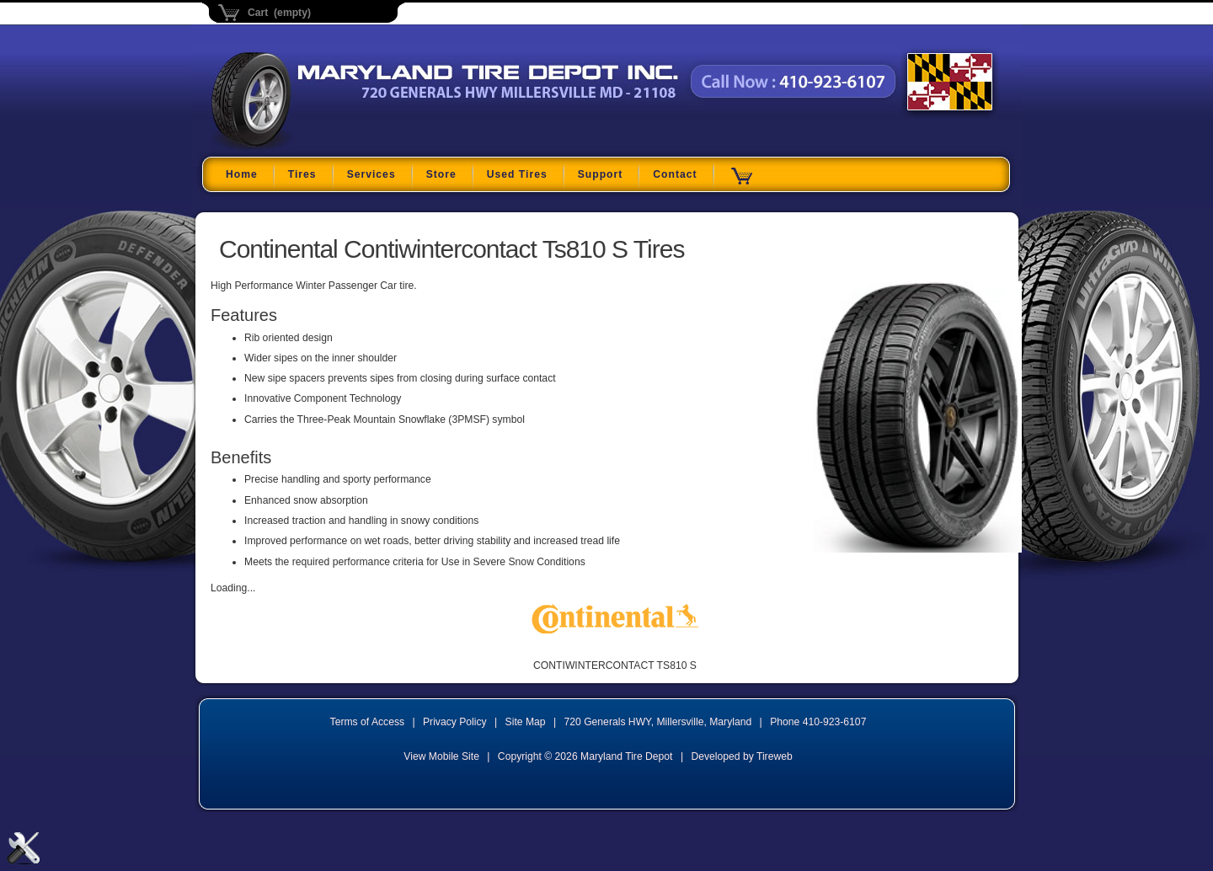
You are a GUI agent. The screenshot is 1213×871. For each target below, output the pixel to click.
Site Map (525, 722)
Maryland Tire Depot (317, 147)
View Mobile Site (441, 756)
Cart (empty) (279, 13)
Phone (818, 722)
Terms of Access (367, 722)
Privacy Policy (455, 722)
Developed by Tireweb (741, 756)
